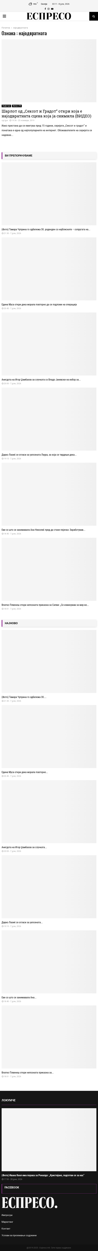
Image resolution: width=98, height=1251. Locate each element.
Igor (6, 120)
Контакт (6, 1228)
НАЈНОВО (11, 623)
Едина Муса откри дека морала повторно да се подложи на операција (39, 304)
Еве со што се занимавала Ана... (19, 997)
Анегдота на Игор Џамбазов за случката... (24, 847)
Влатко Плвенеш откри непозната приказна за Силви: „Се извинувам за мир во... (45, 604)
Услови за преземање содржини (19, 1235)
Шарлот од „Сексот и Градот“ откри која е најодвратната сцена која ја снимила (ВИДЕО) (46, 114)
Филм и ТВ (17, 106)
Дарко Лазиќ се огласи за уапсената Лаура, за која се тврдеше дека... (39, 454)
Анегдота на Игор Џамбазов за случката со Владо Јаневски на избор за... (41, 379)
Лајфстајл (6, 106)
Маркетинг (7, 1222)
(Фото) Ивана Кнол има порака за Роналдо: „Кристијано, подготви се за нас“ (43, 1175)
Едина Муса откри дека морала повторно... (25, 772)
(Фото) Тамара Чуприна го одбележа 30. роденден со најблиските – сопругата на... (46, 229)
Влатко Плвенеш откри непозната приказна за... (28, 1072)
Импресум (7, 1215)
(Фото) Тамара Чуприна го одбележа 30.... (24, 697)
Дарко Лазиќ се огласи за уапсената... (22, 922)
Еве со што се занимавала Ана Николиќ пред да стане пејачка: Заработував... (43, 529)
